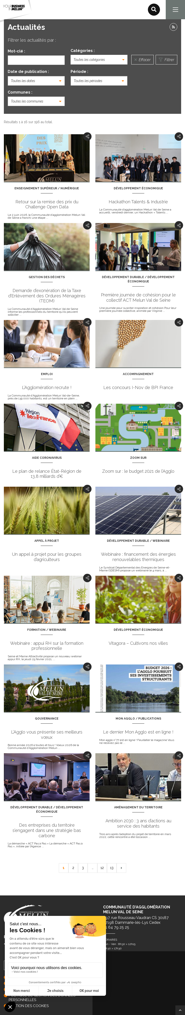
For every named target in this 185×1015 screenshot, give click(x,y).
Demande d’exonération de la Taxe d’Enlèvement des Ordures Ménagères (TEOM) (47, 295)
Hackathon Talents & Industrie (138, 201)
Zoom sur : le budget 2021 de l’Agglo (138, 471)
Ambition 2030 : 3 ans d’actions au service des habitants (138, 823)
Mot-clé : (16, 51)
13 (111, 868)
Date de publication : (28, 71)
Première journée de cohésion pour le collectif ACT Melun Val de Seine (138, 297)
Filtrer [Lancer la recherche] (166, 59)
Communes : (20, 92)
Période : (79, 71)
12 (102, 868)
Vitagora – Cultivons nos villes (138, 643)
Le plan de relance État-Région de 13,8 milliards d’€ (46, 474)
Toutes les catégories (89, 60)
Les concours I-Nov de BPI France (138, 387)
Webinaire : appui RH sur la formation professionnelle (46, 646)
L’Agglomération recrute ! (47, 387)
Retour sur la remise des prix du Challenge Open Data (46, 204)
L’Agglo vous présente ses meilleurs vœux (46, 734)
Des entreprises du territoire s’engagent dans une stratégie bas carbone (47, 830)
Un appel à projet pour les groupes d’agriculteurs (46, 557)
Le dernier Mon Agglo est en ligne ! (138, 731)
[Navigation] (175, 9)
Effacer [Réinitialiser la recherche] (142, 59)
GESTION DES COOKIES (29, 1006)
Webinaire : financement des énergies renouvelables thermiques (138, 557)
